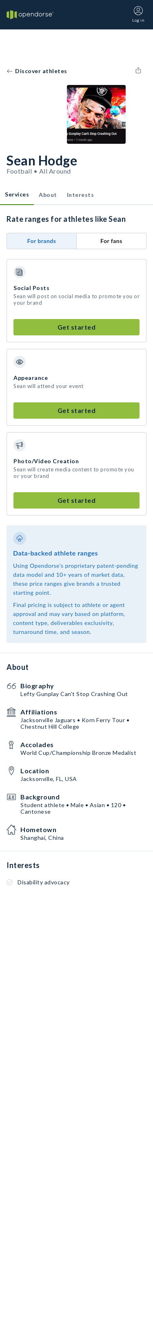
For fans (111, 240)
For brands (41, 240)
